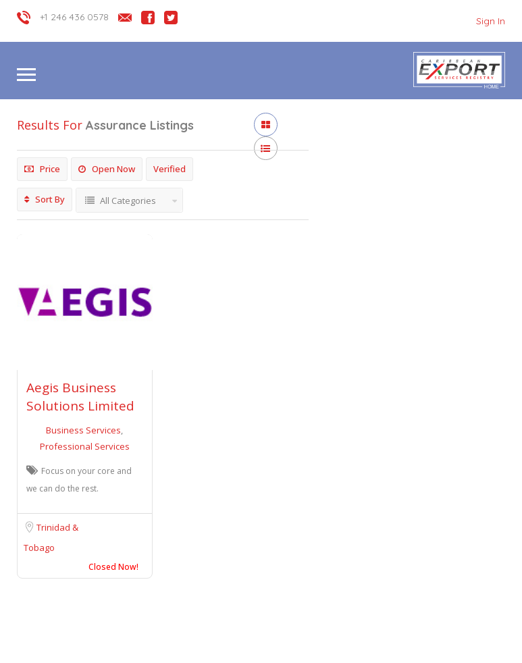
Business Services (84, 430)
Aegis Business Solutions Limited (80, 397)
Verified (169, 169)
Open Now (106, 169)
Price (42, 169)
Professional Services (85, 446)
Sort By (44, 199)
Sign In (490, 21)
